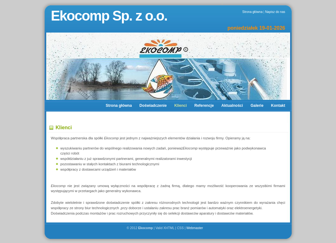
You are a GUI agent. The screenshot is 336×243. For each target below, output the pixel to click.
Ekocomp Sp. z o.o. (109, 15)
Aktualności (232, 105)
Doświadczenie (153, 105)
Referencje (204, 105)
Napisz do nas (275, 12)
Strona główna (252, 12)
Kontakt (278, 105)
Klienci (180, 105)
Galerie (256, 105)
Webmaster (195, 228)
